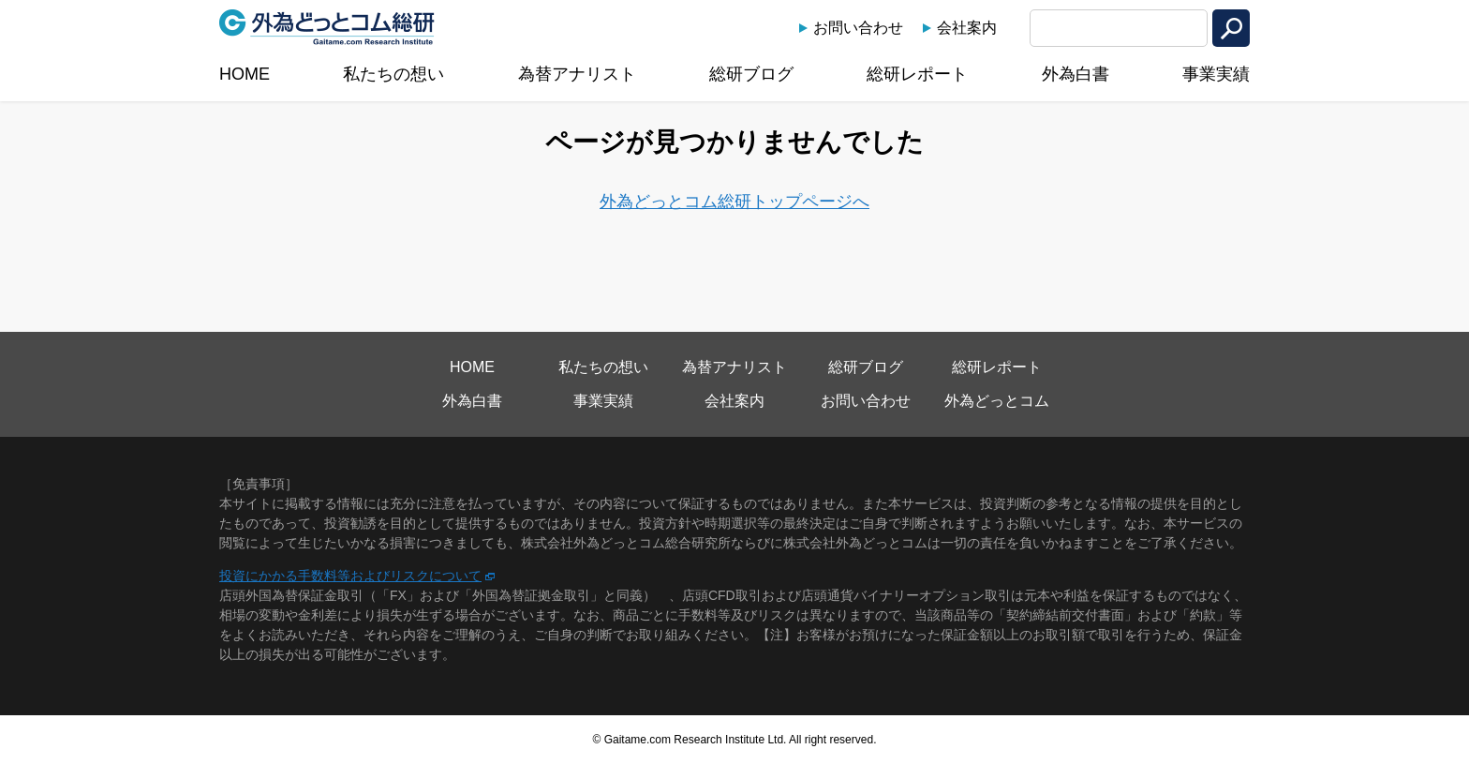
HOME (244, 74)
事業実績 (1216, 74)
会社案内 (967, 28)
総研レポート (917, 74)
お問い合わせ (858, 28)
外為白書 (1075, 74)
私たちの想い (393, 74)
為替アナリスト (577, 74)
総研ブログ (751, 74)
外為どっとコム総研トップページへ (734, 201)
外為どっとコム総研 (327, 27)
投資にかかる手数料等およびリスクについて (350, 575)
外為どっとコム (996, 401)
